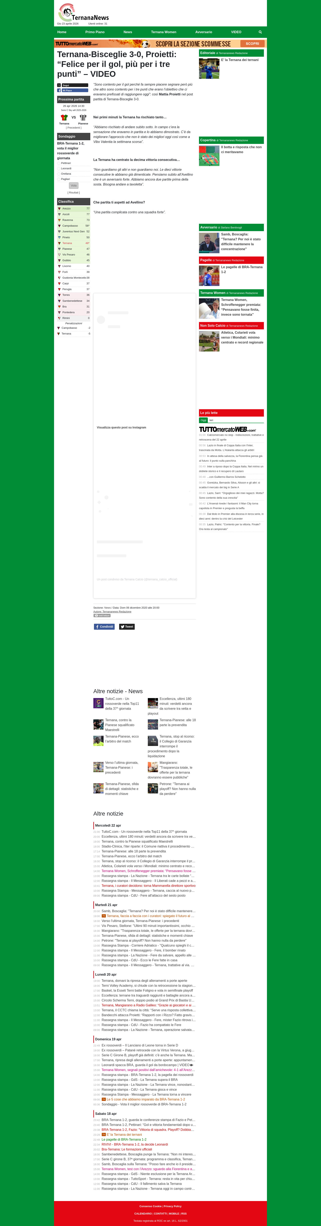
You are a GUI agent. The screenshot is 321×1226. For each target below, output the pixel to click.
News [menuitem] (128, 32)
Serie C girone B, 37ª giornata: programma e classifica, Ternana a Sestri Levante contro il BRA (170, 1159)
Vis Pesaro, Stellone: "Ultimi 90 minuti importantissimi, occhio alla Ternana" (156, 926)
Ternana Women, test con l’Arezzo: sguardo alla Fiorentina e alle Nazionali (156, 1169)
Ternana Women (212, 293)
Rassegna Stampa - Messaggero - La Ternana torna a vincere (146, 1094)
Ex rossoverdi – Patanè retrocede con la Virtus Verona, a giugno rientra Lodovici (160, 1050)
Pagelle (206, 260)
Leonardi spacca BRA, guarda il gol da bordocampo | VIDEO (146, 1065)
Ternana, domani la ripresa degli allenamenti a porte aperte (144, 980)
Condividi (104, 627)
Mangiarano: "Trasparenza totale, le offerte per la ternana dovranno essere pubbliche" (164, 930)
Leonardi (66, 168)
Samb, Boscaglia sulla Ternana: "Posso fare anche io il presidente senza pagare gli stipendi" (168, 1164)
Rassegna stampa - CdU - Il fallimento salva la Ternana (142, 1183)
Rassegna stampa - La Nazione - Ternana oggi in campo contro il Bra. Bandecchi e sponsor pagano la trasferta (182, 1188)
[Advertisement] (231, 194)
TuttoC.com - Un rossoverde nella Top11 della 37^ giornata (122, 703)
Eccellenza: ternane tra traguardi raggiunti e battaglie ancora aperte (151, 995)
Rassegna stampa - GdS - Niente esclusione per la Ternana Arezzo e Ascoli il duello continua (169, 1174)
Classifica (66, 201)
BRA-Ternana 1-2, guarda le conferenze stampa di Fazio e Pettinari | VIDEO (157, 1120)
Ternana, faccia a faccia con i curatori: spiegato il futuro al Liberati (152, 916)
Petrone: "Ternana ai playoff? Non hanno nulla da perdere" (178, 788)
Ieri (211, 420)
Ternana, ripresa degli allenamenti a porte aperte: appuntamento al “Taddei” (156, 1060)
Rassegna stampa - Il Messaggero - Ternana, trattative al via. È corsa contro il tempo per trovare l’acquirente (180, 965)
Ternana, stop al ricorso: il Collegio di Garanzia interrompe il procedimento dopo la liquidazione (171, 746)
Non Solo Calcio (212, 325)
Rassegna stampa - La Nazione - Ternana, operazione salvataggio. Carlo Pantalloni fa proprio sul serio (176, 1030)
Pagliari (65, 179)
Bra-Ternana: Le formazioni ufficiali (127, 1149)
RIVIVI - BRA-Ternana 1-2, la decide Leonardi (135, 1144)
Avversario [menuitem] (203, 32)
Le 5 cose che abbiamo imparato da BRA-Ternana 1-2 (143, 1099)
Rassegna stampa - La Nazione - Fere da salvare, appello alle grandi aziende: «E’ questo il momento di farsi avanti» (186, 955)
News (107, 607)
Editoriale (207, 53)
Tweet (127, 627)
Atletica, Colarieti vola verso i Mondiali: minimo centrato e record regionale (155, 866)
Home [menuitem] (61, 32)
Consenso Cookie (150, 1206)
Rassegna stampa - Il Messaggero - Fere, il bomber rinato (144, 950)
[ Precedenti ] (73, 127)
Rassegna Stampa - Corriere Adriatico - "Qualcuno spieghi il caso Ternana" (156, 945)
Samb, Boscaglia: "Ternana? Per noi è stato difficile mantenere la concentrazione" (161, 911)
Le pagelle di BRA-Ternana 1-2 (124, 1139)
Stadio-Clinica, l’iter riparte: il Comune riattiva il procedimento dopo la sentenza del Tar (164, 846)
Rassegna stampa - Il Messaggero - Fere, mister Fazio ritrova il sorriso (153, 1020)
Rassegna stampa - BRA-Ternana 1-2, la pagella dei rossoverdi (147, 1075)
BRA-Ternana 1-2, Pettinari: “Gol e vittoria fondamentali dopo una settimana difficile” (163, 1125)
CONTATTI (160, 1213)
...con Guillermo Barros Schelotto (226, 476)
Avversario (208, 227)
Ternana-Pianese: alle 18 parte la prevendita (134, 851)
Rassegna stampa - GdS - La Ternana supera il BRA (140, 1079)
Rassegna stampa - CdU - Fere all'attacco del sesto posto (143, 895)
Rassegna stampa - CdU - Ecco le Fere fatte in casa (139, 960)
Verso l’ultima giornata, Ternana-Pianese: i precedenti (121, 767)
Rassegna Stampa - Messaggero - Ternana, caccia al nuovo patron (150, 890)
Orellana (66, 173)
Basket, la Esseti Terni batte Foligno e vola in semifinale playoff (147, 990)
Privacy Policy (173, 1206)
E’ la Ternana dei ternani (122, 1134)
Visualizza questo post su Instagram (121, 427)
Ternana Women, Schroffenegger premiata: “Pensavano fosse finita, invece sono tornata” (166, 871)
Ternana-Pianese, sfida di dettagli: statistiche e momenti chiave (122, 788)
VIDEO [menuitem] (236, 32)
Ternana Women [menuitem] (163, 32)
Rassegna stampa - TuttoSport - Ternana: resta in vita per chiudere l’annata (156, 1179)
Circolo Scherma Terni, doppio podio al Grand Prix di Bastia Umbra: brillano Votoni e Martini (168, 1000)
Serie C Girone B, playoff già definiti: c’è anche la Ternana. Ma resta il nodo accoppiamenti (167, 1055)
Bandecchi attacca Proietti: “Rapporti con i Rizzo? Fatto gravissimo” (151, 1015)
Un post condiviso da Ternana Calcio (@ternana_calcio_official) (137, 579)
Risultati (73, 192)
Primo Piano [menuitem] (94, 32)
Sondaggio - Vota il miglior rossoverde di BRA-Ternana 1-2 (144, 1104)
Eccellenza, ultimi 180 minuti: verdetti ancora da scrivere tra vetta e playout (156, 836)
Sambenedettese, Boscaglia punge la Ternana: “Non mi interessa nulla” (153, 1154)
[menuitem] (260, 32)
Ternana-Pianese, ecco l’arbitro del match (132, 856)
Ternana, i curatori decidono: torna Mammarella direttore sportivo (149, 885)
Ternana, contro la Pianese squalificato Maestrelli (119, 725)
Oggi (203, 420)
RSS (183, 1213)
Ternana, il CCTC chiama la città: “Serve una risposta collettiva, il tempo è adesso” (161, 1010)
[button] (73, 185)
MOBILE (174, 1213)
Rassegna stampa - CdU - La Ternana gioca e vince (139, 1089)
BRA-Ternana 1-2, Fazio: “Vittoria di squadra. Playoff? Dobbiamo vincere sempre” (161, 1129)
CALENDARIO (143, 1213)
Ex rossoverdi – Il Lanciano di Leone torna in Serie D (140, 1045)
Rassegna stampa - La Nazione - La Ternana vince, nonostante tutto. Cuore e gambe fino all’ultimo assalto (179, 1084)
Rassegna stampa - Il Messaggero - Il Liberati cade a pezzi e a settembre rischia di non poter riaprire (175, 880)
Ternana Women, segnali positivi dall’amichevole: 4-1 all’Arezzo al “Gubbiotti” (157, 1070)
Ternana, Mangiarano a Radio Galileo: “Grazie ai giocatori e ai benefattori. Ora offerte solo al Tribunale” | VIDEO (183, 1005)
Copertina (208, 140)
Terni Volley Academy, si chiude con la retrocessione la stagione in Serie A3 (156, 985)
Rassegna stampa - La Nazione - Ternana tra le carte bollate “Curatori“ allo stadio (161, 876)
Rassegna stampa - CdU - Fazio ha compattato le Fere (141, 1025)
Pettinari (66, 163)
